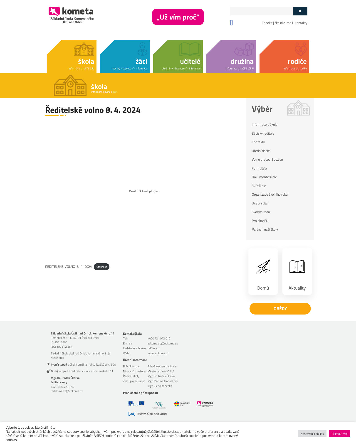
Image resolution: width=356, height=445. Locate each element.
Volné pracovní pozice (267, 159)
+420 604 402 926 (62, 386)
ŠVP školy (259, 185)
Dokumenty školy (264, 177)
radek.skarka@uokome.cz (67, 391)
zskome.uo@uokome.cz (163, 343)
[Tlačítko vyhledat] (300, 11)
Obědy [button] (280, 308)
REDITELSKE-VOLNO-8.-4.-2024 (68, 266)
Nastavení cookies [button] (312, 433)
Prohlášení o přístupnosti (140, 392)
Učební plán (260, 203)
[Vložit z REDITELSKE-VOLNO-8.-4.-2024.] (144, 191)
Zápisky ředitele (263, 133)
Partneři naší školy (265, 229)
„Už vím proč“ (178, 16)
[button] (71, 55)
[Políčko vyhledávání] (261, 11)
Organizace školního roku (270, 194)
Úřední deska (261, 150)
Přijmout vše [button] (339, 433)
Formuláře (259, 168)
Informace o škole (264, 124)
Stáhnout (101, 267)
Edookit (267, 22)
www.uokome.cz (158, 353)
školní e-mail (283, 22)
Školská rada (261, 211)
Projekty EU (260, 220)
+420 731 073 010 (159, 338)
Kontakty (258, 142)
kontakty (301, 22)
